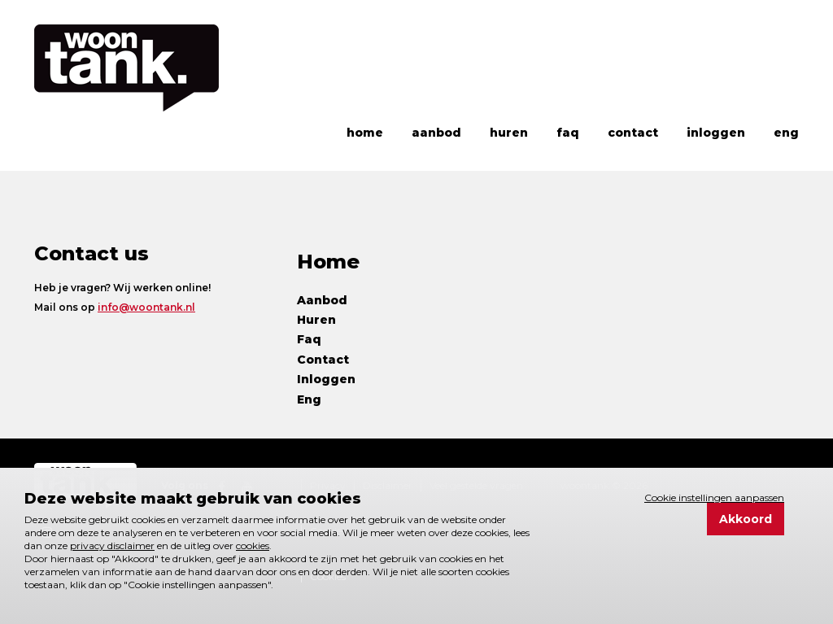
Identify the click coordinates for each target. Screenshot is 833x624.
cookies (252, 545)
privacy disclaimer (112, 545)
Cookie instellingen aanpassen (714, 497)
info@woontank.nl (146, 307)
